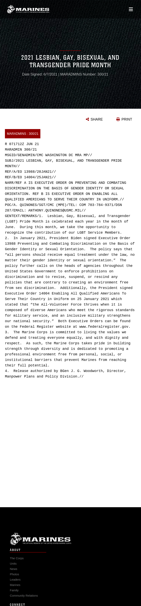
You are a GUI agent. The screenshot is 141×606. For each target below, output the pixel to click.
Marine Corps (70, 542)
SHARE (97, 119)
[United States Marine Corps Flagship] (28, 9)
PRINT (127, 119)
